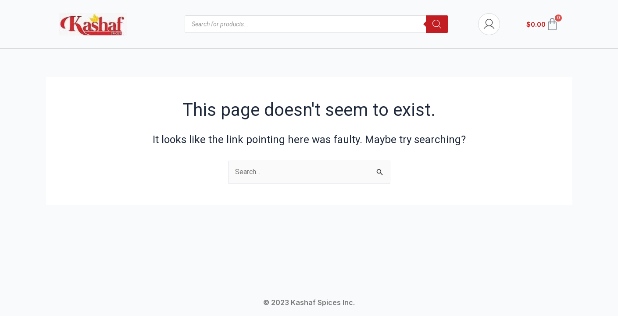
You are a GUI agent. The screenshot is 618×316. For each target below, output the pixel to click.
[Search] (437, 24)
